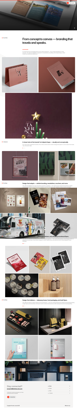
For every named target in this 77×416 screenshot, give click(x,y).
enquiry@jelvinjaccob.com (14, 389)
